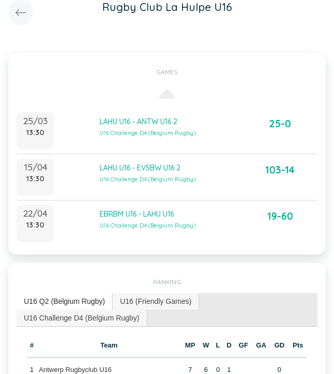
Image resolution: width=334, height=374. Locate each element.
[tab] (65, 301)
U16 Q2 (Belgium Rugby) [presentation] (64, 301)
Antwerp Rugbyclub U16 (75, 369)
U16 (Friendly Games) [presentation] (155, 301)
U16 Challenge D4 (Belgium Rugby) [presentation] (82, 318)
